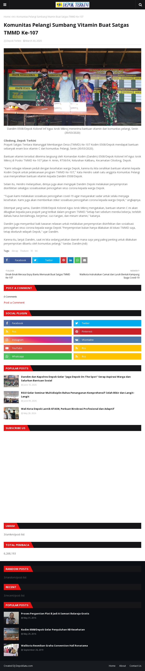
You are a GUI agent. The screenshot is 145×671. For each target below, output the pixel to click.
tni (13, 16)
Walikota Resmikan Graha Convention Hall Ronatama (54, 645)
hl (32, 250)
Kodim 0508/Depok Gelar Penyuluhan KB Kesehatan (53, 629)
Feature (24, 250)
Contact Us (135, 665)
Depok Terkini (13, 40)
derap (15, 250)
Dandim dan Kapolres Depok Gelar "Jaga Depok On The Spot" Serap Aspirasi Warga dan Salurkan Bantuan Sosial (76, 378)
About (122, 665)
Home (7, 16)
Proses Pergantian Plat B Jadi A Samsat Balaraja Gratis (55, 613)
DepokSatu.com (24, 665)
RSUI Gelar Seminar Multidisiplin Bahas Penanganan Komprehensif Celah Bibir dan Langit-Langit (77, 394)
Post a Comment (14, 302)
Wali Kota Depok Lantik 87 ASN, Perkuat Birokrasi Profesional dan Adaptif (67, 408)
